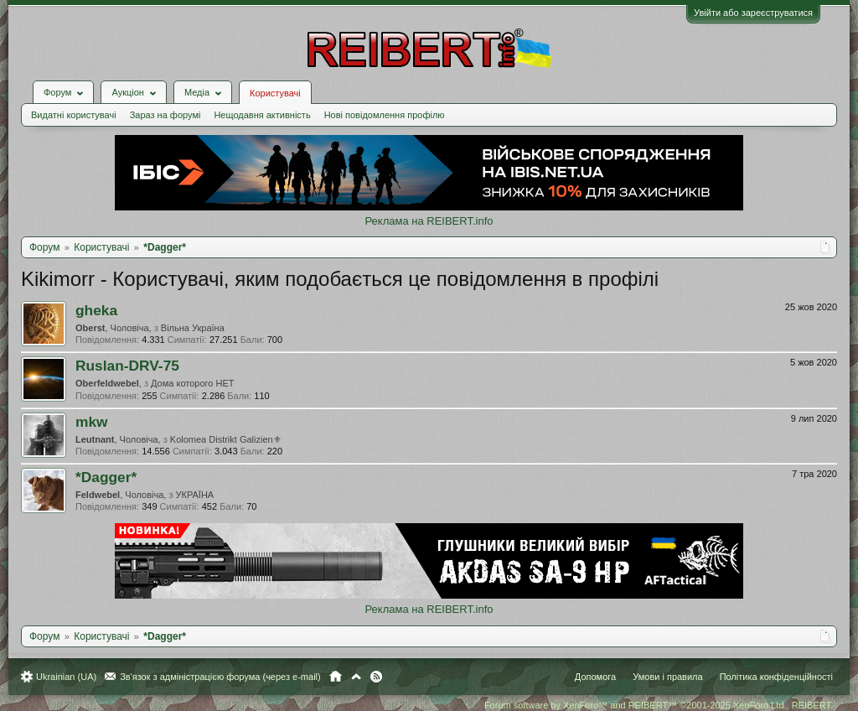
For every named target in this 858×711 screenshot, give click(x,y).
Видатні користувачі (73, 115)
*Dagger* (106, 477)
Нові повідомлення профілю (384, 115)
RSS (376, 676)
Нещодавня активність (262, 115)
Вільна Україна (193, 328)
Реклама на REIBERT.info (428, 221)
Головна (335, 676)
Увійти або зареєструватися (753, 13)
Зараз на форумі (165, 115)
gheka (96, 310)
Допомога (595, 677)
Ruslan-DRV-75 (127, 365)
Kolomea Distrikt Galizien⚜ (226, 439)
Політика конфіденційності (776, 677)
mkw (91, 421)
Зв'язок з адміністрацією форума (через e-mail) (220, 677)
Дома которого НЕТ (192, 383)
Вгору (356, 676)
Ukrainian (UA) (66, 677)
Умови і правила (667, 677)
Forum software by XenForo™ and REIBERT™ (658, 705)
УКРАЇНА (195, 495)
